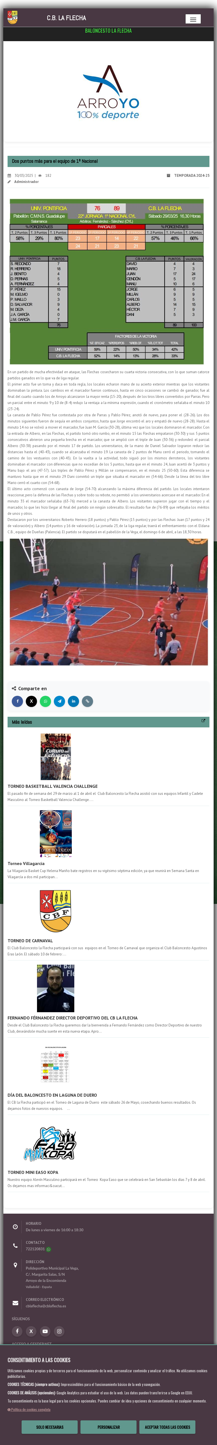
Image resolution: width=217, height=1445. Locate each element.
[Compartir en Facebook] (17, 701)
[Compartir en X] (31, 701)
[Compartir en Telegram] (59, 701)
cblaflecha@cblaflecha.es (46, 1306)
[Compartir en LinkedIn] (73, 701)
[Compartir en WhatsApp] (45, 701)
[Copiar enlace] (87, 701)
